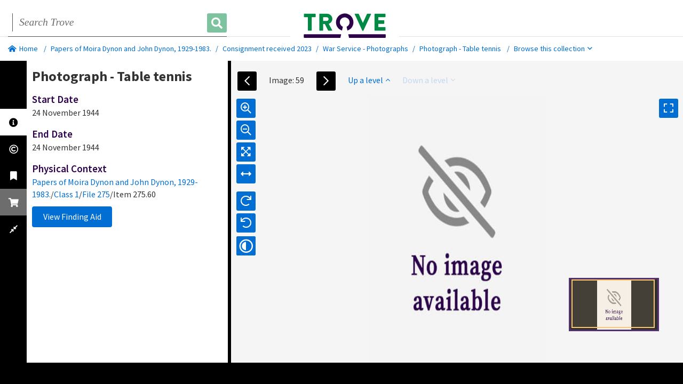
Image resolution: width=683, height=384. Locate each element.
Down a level (428, 80)
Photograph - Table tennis (460, 48)
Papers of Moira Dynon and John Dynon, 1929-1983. (131, 48)
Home (23, 48)
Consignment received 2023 (267, 48)
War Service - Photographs (365, 48)
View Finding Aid (72, 216)
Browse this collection (553, 48)
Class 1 (66, 194)
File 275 (96, 194)
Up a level (369, 80)
